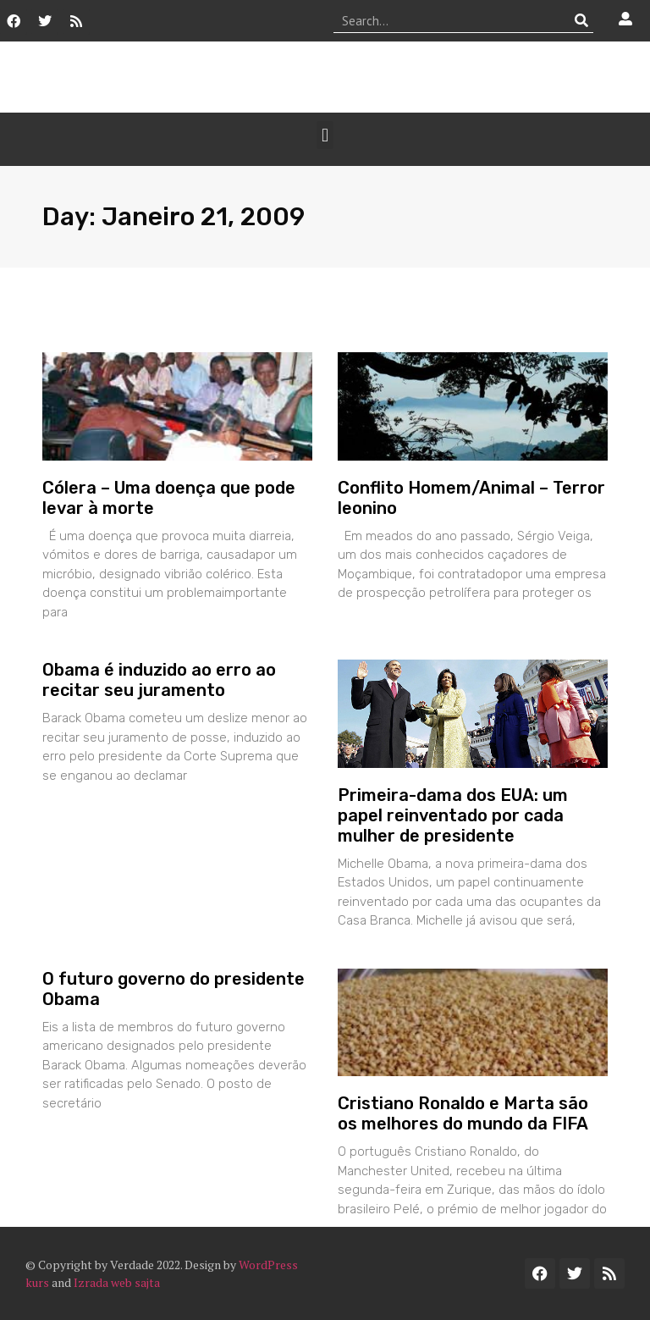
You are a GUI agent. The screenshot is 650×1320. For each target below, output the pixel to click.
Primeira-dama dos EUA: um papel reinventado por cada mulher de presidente (453, 815)
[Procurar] (581, 20)
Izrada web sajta (117, 1282)
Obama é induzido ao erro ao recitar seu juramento (159, 680)
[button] (325, 135)
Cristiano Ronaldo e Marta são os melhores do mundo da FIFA (463, 1113)
